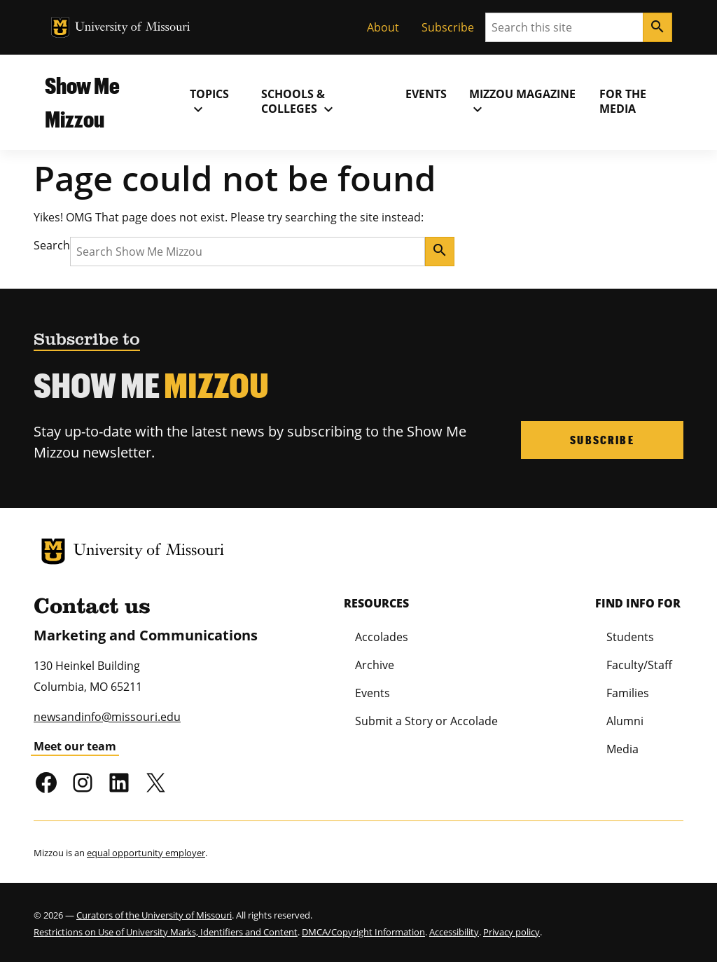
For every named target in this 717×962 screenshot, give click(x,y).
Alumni (624, 721)
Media (622, 749)
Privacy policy (511, 932)
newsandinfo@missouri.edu (107, 716)
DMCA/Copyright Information (363, 932)
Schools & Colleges (299, 101)
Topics (209, 101)
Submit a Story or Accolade (426, 721)
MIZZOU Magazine (522, 101)
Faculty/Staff (639, 665)
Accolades (381, 637)
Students (630, 637)
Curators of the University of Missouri (154, 915)
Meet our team (75, 746)
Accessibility (454, 932)
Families (627, 693)
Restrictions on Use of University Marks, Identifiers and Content (166, 932)
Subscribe (448, 27)
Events (426, 94)
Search (52, 245)
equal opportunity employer (146, 852)
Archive (374, 665)
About (383, 27)
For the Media (622, 101)
